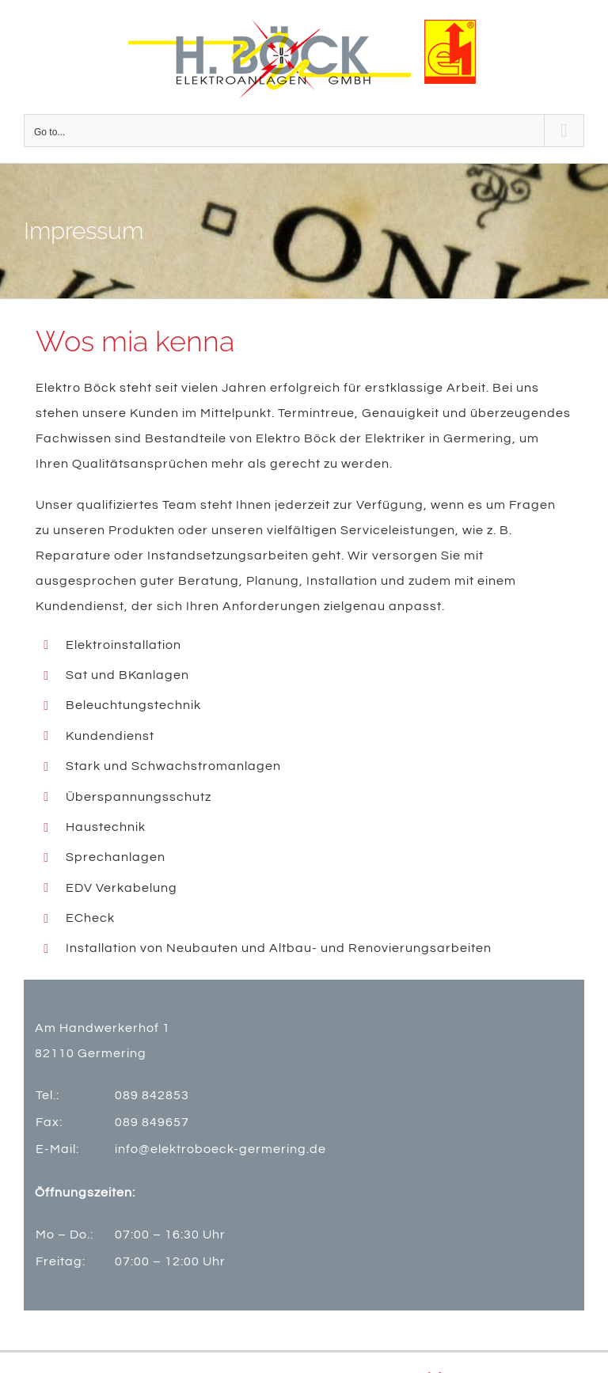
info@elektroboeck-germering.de (220, 1149)
